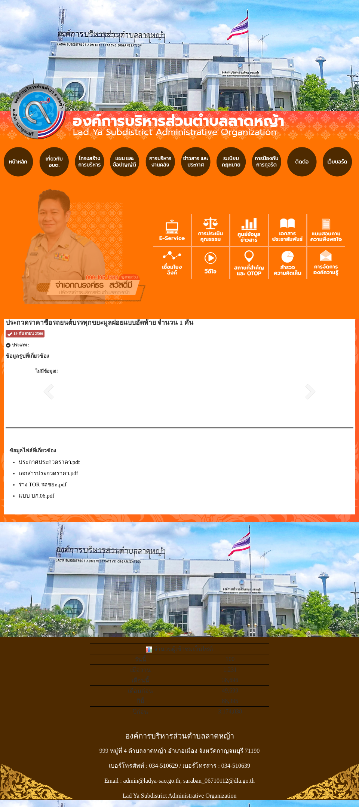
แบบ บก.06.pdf (36, 496)
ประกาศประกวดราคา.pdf (49, 462)
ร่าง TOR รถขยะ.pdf (43, 484)
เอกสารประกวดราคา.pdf (48, 473)
